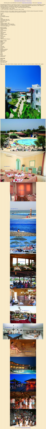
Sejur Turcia (40, 2)
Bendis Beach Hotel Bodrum (27, 2)
